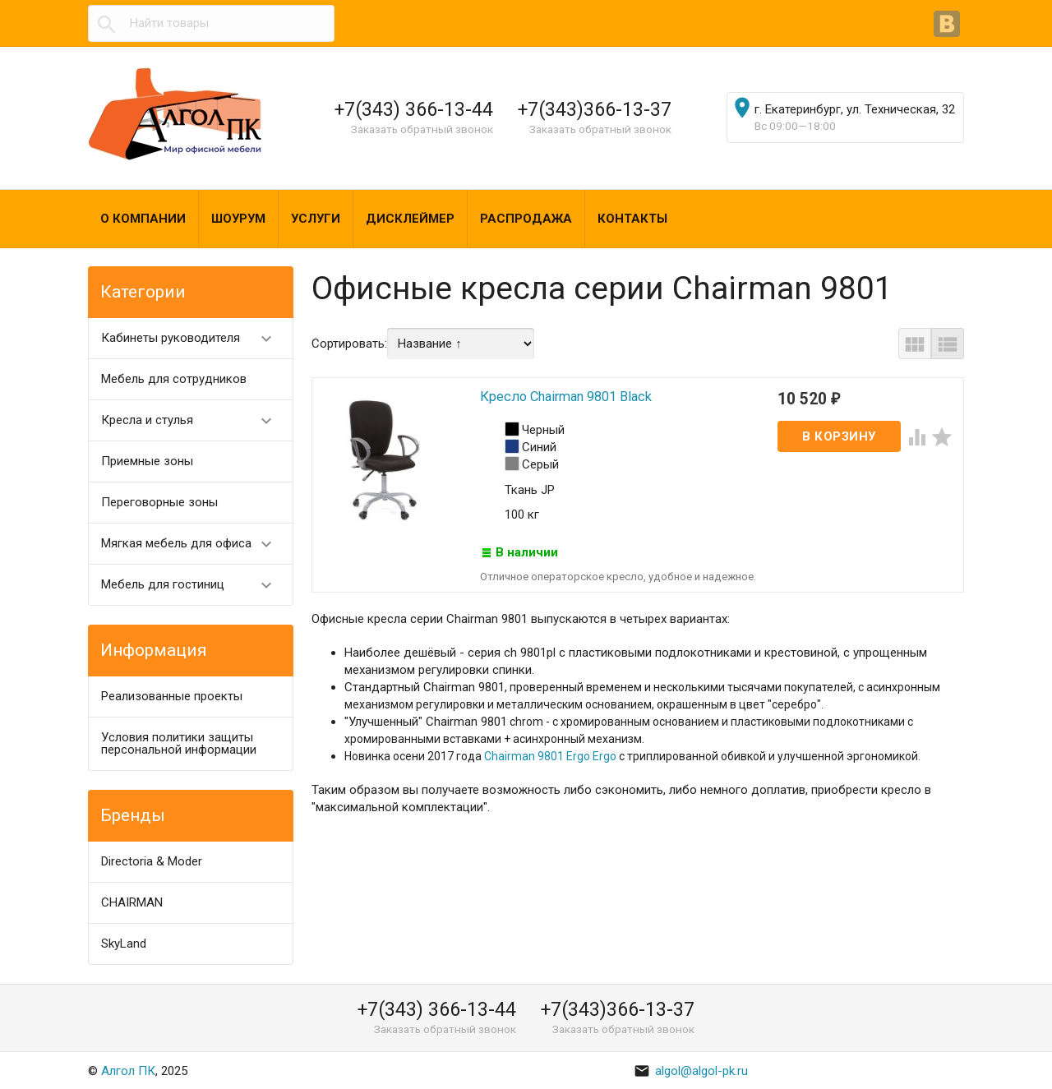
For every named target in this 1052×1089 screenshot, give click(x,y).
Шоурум (238, 218)
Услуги (315, 218)
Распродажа (526, 218)
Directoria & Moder (151, 861)
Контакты (632, 218)
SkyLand (123, 943)
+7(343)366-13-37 (594, 109)
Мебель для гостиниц (193, 585)
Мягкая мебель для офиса (193, 544)
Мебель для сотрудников (174, 378)
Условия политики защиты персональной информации (178, 743)
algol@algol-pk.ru (691, 1071)
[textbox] (211, 23)
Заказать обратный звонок (422, 129)
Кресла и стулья (193, 420)
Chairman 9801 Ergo (537, 757)
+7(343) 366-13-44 (414, 109)
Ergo (603, 757)
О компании (143, 218)
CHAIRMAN (132, 902)
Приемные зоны (147, 461)
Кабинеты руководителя (193, 338)
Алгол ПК (128, 1071)
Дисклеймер (410, 218)
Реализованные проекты (171, 696)
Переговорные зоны (159, 502)
